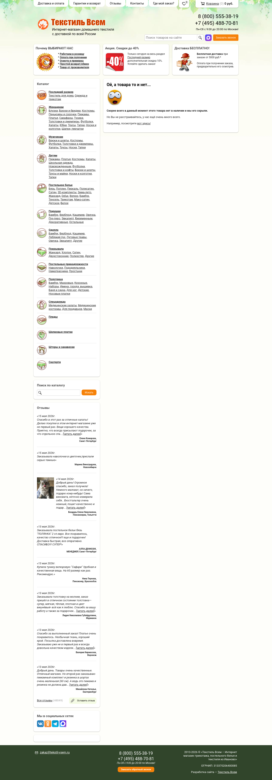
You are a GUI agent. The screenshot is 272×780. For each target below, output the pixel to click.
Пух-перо (54, 218)
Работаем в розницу (72, 53)
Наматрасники (58, 271)
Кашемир (78, 214)
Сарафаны (66, 117)
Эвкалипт (67, 218)
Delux (65, 195)
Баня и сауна (57, 290)
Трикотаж (66, 199)
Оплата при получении (73, 57)
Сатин (53, 192)
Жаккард (54, 195)
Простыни (75, 271)
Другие (77, 240)
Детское (54, 203)
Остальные (76, 222)
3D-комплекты (67, 192)
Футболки (87, 121)
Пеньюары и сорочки (62, 114)
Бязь (52, 188)
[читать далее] (72, 433)
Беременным (83, 218)
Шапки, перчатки (73, 128)
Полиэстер (77, 256)
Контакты (137, 3)
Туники (78, 117)
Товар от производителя (74, 67)
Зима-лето (84, 192)
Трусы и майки (58, 173)
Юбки (63, 125)
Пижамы (83, 114)
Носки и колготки (80, 173)
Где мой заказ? (163, 3)
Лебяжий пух (57, 237)
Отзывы (115, 3)
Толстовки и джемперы (64, 121)
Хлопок (66, 252)
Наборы (54, 286)
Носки (73, 147)
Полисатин (86, 188)
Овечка (90, 214)
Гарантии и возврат (87, 3)
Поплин (61, 188)
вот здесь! (144, 123)
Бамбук (84, 195)
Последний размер (139, 57)
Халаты (53, 125)
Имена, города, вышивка (76, 286)
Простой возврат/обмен (74, 63)
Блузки (53, 110)
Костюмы (88, 110)
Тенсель (54, 199)
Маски (88, 309)
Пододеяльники (74, 267)
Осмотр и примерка (72, 60)
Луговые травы (77, 237)
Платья (53, 117)
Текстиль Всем (227, 772)
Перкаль (72, 188)
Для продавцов (72, 309)
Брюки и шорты (59, 140)
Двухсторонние (59, 256)
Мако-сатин (81, 199)
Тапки (81, 125)
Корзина (212, 4)
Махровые (66, 282)
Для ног (72, 290)
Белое (64, 203)
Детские (83, 290)
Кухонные (80, 282)
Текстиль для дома (61, 95)
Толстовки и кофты (61, 170)
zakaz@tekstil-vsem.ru (54, 752)
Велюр (74, 195)
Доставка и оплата (51, 3)
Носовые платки (59, 293)
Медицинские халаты (63, 305)
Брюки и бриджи (70, 110)
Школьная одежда (61, 162)
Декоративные (58, 222)
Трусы (72, 125)
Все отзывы (44, 700)
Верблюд (65, 214)
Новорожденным (60, 166)
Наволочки (56, 267)
